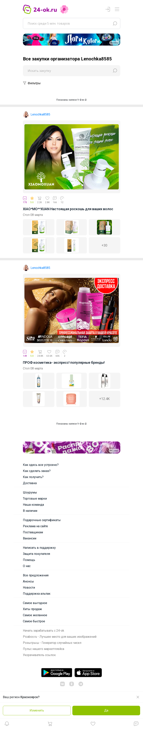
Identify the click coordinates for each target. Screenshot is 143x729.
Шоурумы (30, 492)
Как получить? (33, 477)
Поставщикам (33, 532)
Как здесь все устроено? (41, 465)
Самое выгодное (35, 603)
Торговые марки (35, 498)
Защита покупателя (36, 554)
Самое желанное (35, 615)
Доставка (30, 483)
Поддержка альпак (36, 593)
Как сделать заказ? (37, 471)
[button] (7, 725)
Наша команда (33, 504)
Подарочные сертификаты (42, 520)
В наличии (30, 511)
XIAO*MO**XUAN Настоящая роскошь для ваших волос (68, 209)
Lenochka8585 (40, 114)
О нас (27, 566)
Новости (29, 587)
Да (106, 710)
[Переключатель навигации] (117, 9)
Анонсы (28, 581)
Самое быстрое (34, 621)
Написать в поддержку (39, 548)
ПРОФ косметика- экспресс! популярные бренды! (64, 362)
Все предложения (35, 575)
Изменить (37, 710)
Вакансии (29, 538)
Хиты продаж (32, 609)
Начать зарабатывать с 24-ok (43, 630)
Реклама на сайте (35, 526)
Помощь (29, 560)
